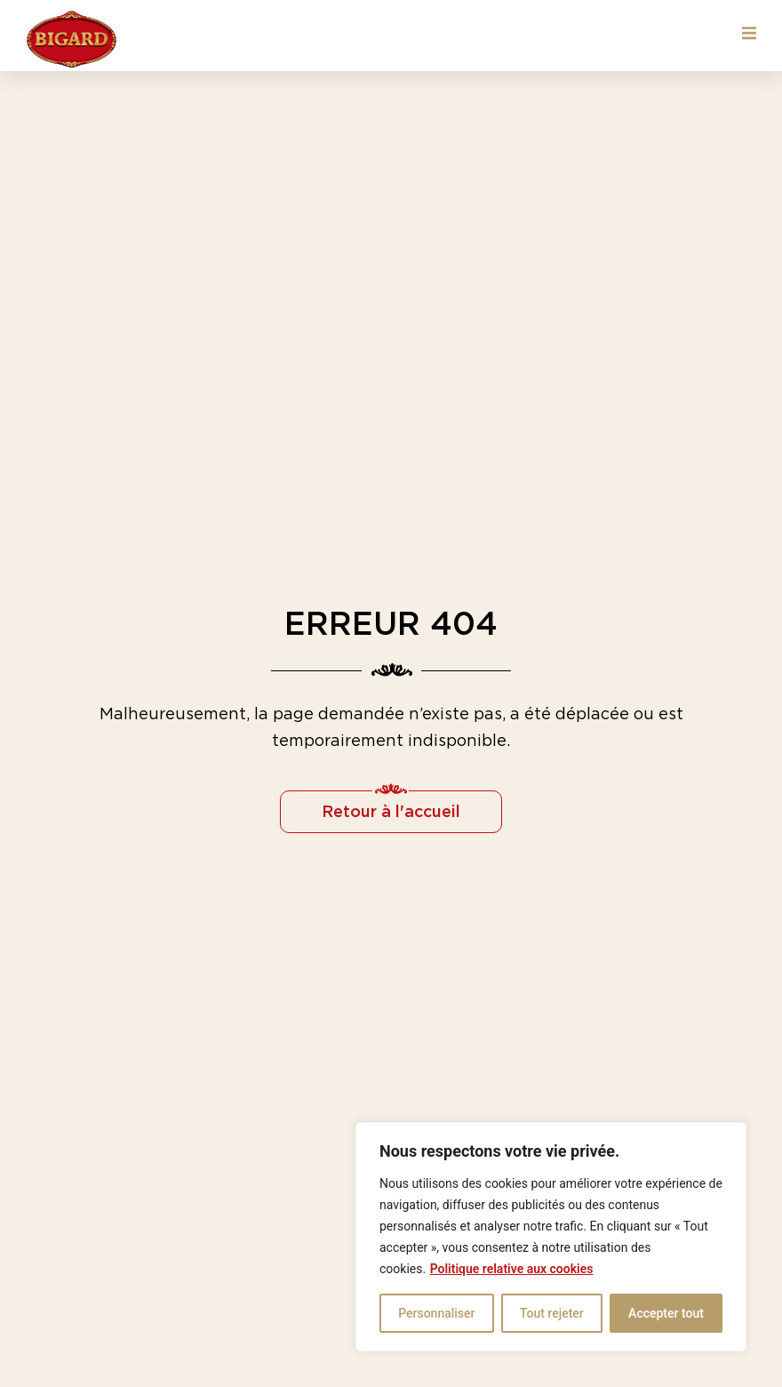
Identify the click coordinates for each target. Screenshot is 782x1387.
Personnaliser (436, 1313)
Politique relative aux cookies (512, 1269)
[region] (550, 1236)
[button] (748, 33)
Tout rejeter (552, 1313)
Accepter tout (666, 1313)
